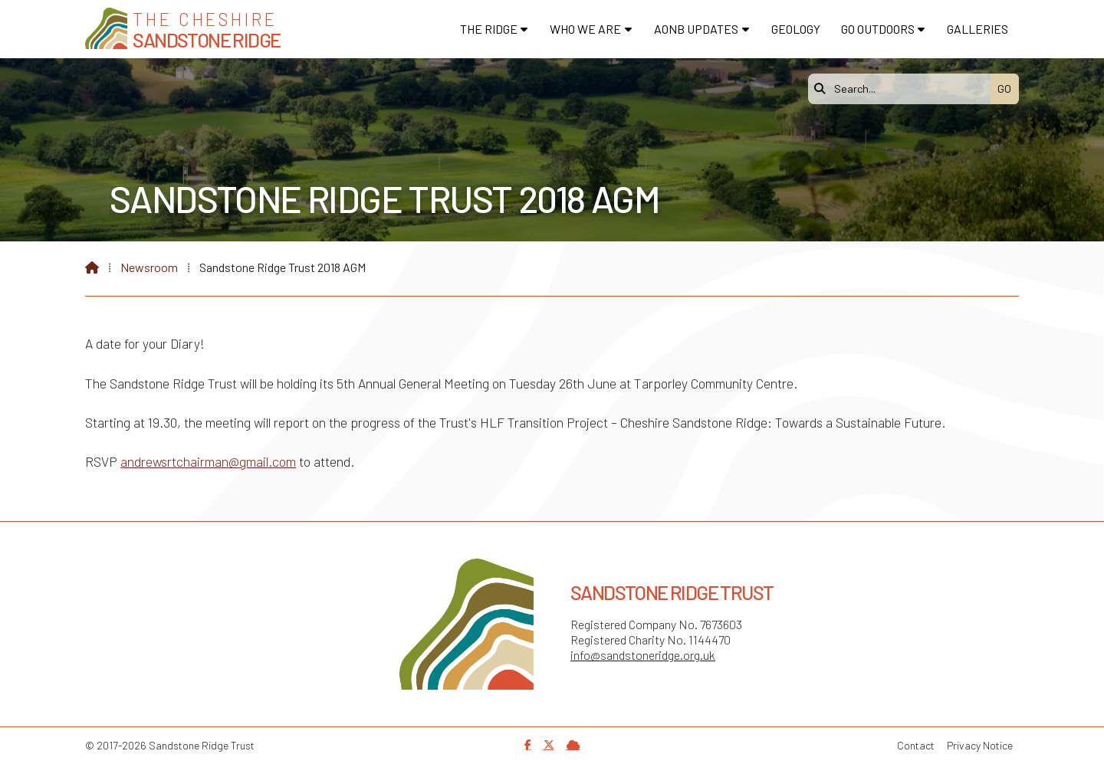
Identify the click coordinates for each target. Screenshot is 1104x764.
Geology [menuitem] (795, 28)
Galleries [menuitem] (977, 28)
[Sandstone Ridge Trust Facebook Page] (527, 744)
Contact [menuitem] (916, 745)
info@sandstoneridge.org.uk (642, 655)
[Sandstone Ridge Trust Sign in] (573, 744)
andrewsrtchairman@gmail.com (208, 461)
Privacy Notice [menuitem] (980, 745)
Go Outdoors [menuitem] (878, 28)
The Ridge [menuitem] (489, 28)
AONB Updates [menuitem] (696, 28)
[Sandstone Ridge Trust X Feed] (549, 744)
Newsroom (149, 267)
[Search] (903, 89)
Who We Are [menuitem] (585, 28)
